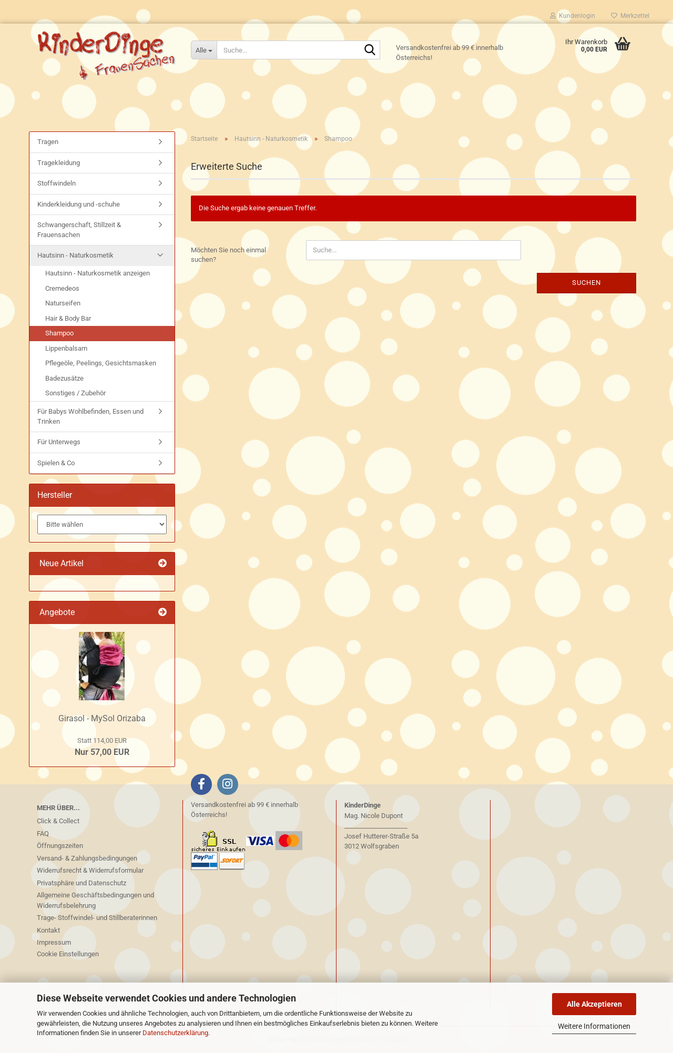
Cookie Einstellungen (68, 954)
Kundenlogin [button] (572, 15)
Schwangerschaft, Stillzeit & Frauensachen (79, 230)
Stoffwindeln (56, 183)
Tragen (47, 142)
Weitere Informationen (594, 1026)
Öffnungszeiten (60, 846)
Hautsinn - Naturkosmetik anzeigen (97, 273)
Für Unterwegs (58, 442)
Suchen (586, 283)
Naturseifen (62, 303)
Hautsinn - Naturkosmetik (75, 255)
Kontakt (48, 930)
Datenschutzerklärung (175, 1033)
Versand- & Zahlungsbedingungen (87, 858)
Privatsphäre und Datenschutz (81, 883)
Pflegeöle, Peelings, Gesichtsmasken (100, 363)
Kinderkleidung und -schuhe (78, 204)
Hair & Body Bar (68, 318)
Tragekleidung (58, 163)
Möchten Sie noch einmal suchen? (228, 255)
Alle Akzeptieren (594, 1004)
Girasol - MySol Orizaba (102, 718)
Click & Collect (58, 821)
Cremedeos (62, 288)
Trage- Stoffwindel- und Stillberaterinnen (97, 918)
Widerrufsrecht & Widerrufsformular (90, 870)
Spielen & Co (56, 463)
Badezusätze (64, 378)
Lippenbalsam (66, 348)
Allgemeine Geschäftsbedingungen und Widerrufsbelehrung (95, 900)
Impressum (54, 942)
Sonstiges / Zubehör (75, 393)
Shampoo (59, 333)
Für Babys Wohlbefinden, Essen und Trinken (90, 416)
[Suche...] (204, 49)
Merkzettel (630, 15)
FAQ (43, 833)
